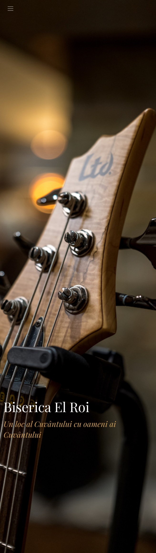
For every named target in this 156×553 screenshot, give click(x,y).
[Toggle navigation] (10, 8)
